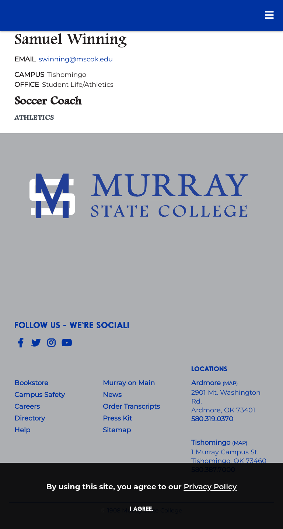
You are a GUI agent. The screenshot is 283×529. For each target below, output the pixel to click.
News (112, 395)
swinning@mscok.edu (76, 59)
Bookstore (31, 383)
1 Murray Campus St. (225, 452)
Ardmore (207, 383)
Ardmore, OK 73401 (223, 410)
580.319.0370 (212, 419)
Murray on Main (129, 383)
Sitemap (117, 430)
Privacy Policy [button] (210, 486)
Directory (29, 418)
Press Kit (117, 418)
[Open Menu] (269, 14)
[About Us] (141, 197)
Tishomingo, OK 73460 (228, 461)
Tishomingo (211, 443)
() (239, 443)
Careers (27, 406)
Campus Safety (39, 395)
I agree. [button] (141, 508)
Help (22, 430)
